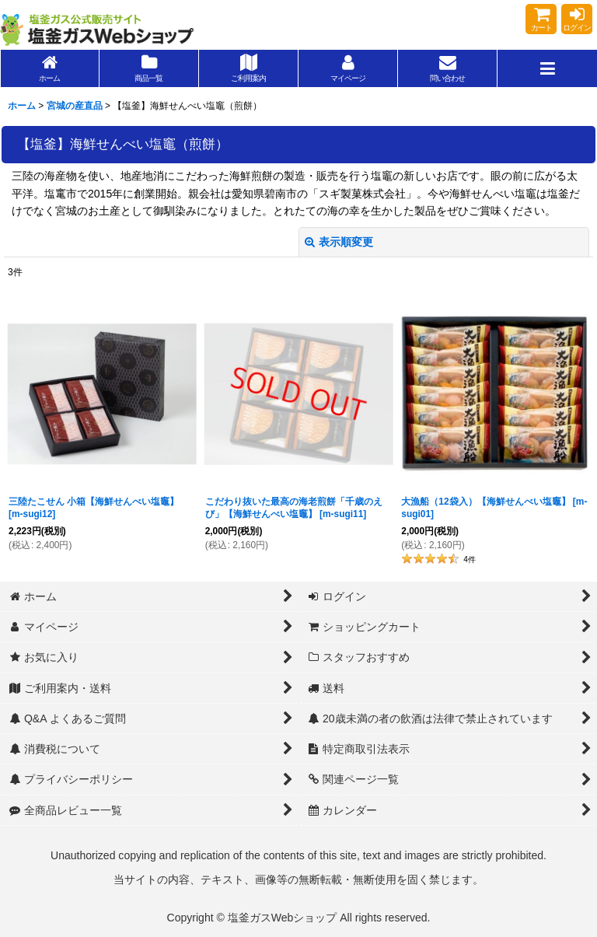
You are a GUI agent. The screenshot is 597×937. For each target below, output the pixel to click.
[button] (547, 68)
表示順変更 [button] (339, 242)
